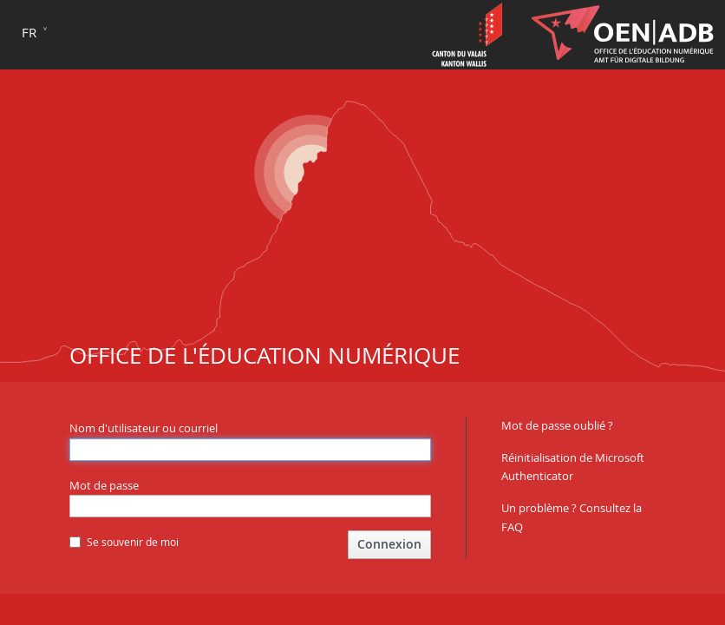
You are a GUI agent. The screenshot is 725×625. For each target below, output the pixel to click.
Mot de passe (104, 485)
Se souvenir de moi (124, 542)
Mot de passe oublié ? (557, 425)
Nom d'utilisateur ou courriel (143, 428)
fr (29, 32)
